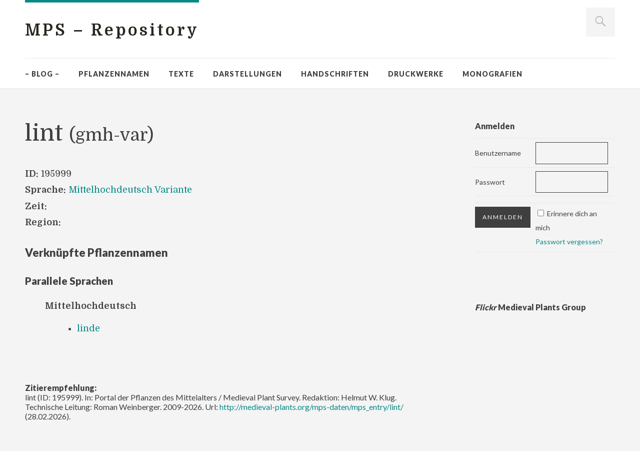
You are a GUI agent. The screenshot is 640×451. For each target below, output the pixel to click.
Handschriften (335, 74)
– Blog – (42, 74)
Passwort (490, 182)
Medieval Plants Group (530, 307)
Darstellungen (247, 74)
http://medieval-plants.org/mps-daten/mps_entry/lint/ (312, 406)
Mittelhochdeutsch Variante (130, 190)
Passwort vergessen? (569, 241)
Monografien (492, 74)
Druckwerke (416, 74)
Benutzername (498, 153)
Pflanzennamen (114, 74)
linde (88, 328)
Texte (181, 74)
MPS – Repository (112, 30)
